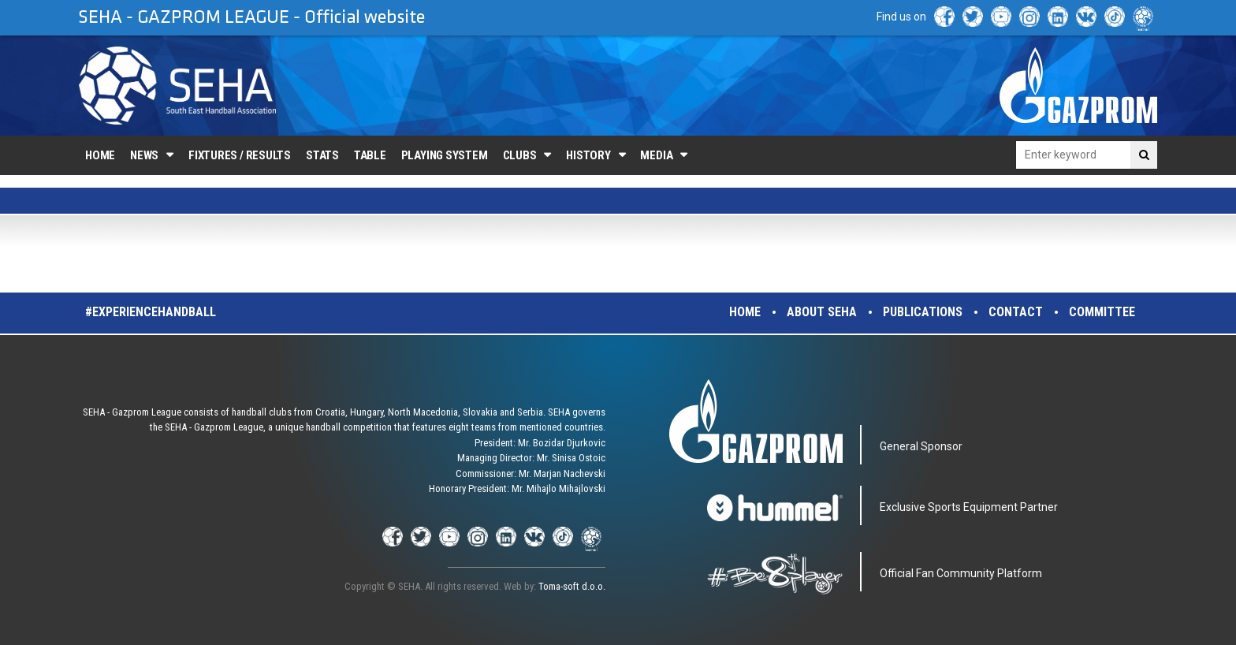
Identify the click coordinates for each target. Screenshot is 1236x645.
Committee (1102, 311)
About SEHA (822, 311)
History (588, 155)
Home (100, 155)
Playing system (444, 155)
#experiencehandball (150, 311)
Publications (922, 311)
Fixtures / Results (239, 155)
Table (370, 155)
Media (656, 155)
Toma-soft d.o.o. (571, 586)
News (144, 155)
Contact (1015, 311)
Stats (322, 155)
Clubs (520, 155)
